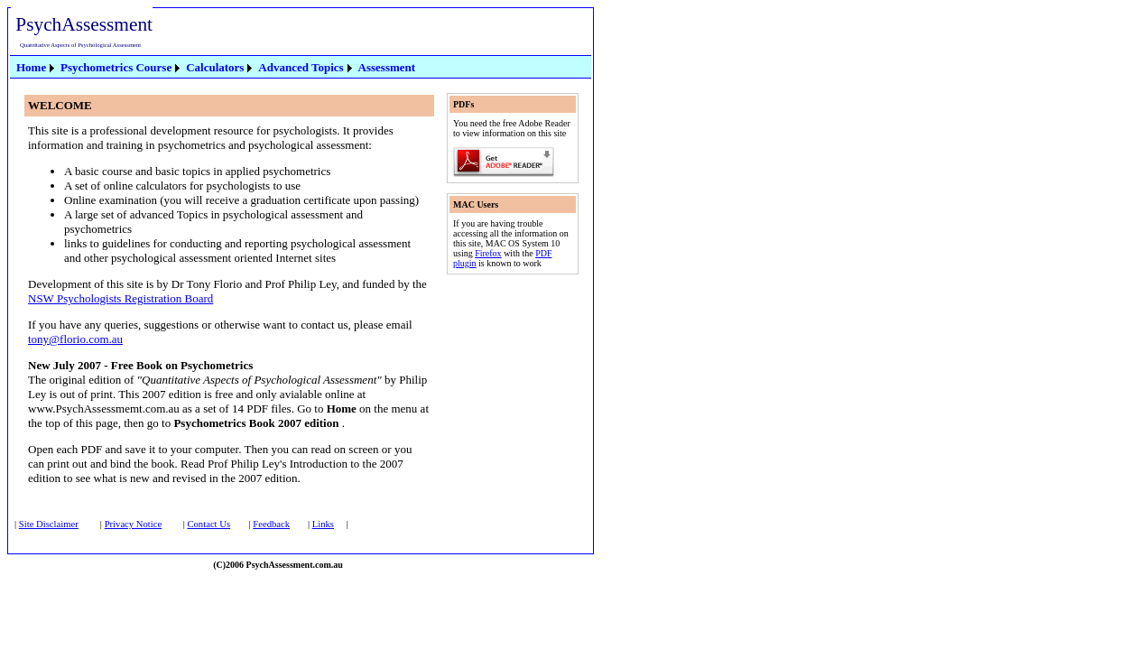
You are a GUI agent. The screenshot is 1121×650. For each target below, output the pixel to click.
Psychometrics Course (115, 67)
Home (31, 67)
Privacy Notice (133, 524)
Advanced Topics (300, 67)
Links (323, 524)
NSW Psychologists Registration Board (120, 298)
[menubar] (216, 67)
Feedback (271, 524)
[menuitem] (36, 67)
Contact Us (208, 524)
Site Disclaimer (49, 524)
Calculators (215, 67)
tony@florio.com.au (75, 339)
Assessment (387, 67)
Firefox (488, 253)
